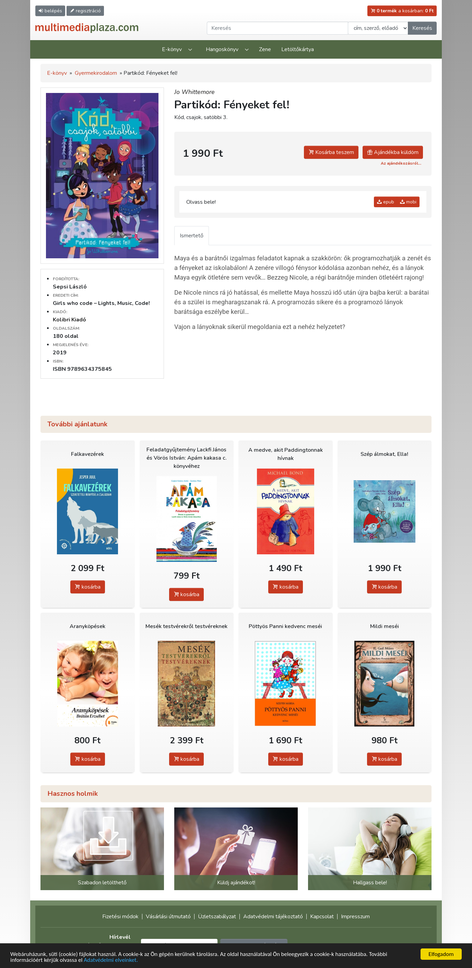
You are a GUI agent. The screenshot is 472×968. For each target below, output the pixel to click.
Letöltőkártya (297, 49)
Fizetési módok (120, 916)
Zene (265, 49)
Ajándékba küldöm (392, 152)
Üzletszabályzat (217, 916)
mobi (408, 202)
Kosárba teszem (331, 152)
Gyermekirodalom (96, 73)
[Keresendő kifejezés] (277, 28)
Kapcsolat (322, 916)
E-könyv (172, 49)
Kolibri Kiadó (69, 319)
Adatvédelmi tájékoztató (273, 916)
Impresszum (355, 916)
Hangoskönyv (222, 49)
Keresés (422, 28)
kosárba (88, 587)
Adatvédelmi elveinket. (111, 961)
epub (385, 202)
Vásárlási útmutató (168, 916)
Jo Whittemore (194, 92)
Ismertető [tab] (191, 235)
